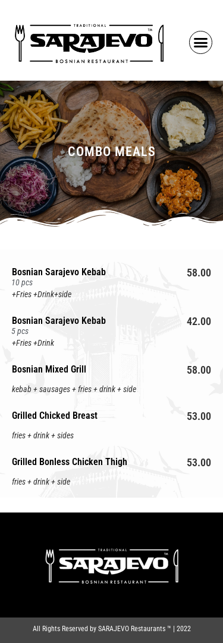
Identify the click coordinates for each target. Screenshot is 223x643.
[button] (201, 43)
